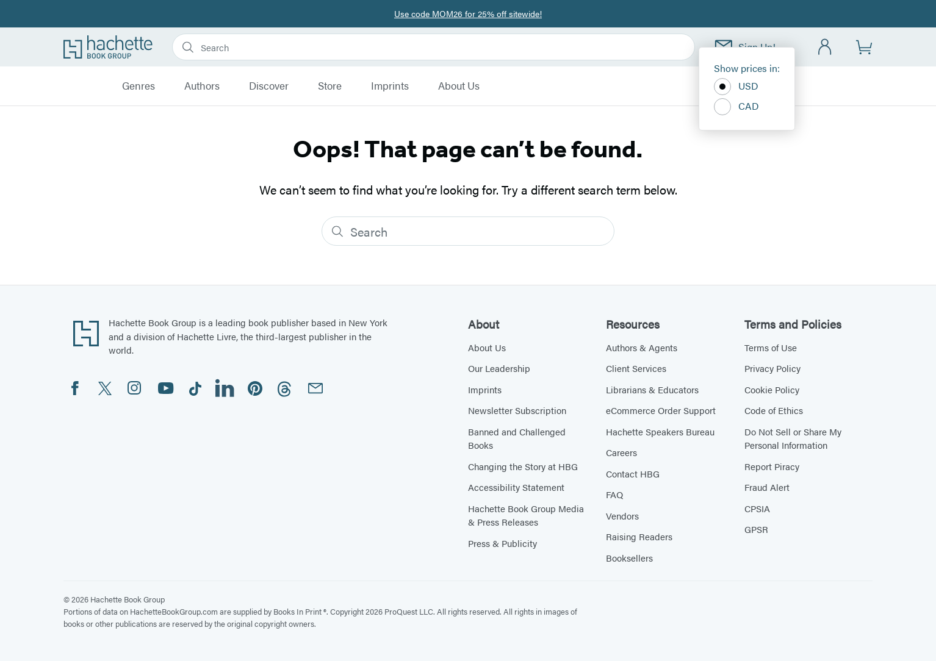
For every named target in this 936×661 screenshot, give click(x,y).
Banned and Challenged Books (517, 438)
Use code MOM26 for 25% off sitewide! (468, 13)
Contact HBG (633, 473)
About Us (459, 86)
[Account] (825, 47)
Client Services (636, 368)
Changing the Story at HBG (523, 466)
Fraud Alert (767, 487)
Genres (138, 86)
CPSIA (757, 508)
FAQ (614, 494)
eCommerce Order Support (661, 410)
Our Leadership (499, 368)
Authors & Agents (641, 347)
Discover (269, 86)
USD (736, 86)
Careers (621, 452)
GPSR (756, 529)
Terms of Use (770, 347)
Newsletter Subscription (517, 410)
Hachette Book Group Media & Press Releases (526, 515)
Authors (202, 86)
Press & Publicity (502, 543)
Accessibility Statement (516, 487)
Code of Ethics (773, 410)
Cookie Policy (771, 389)
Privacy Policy (772, 368)
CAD (736, 106)
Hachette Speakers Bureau (660, 431)
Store (330, 86)
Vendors (622, 515)
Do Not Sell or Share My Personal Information (792, 438)
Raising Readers (639, 536)
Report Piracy (771, 466)
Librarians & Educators (652, 389)
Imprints (390, 86)
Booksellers (629, 557)
